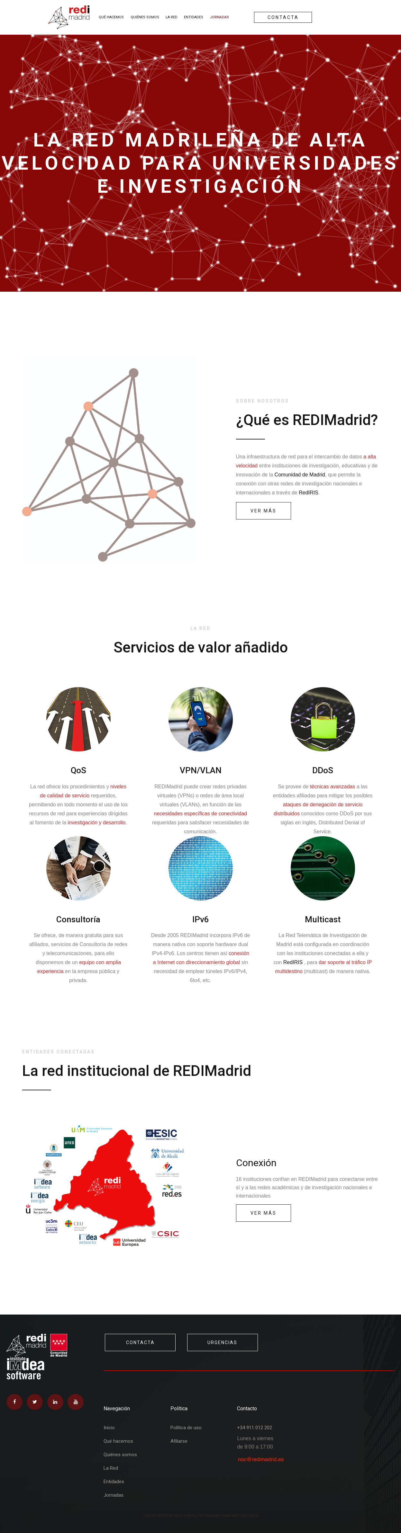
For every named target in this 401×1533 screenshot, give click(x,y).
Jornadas (219, 17)
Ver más (264, 1213)
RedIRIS (308, 492)
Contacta (283, 17)
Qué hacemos (111, 17)
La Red (172, 17)
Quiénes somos (145, 17)
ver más (264, 510)
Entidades (193, 17)
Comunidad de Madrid (300, 474)
